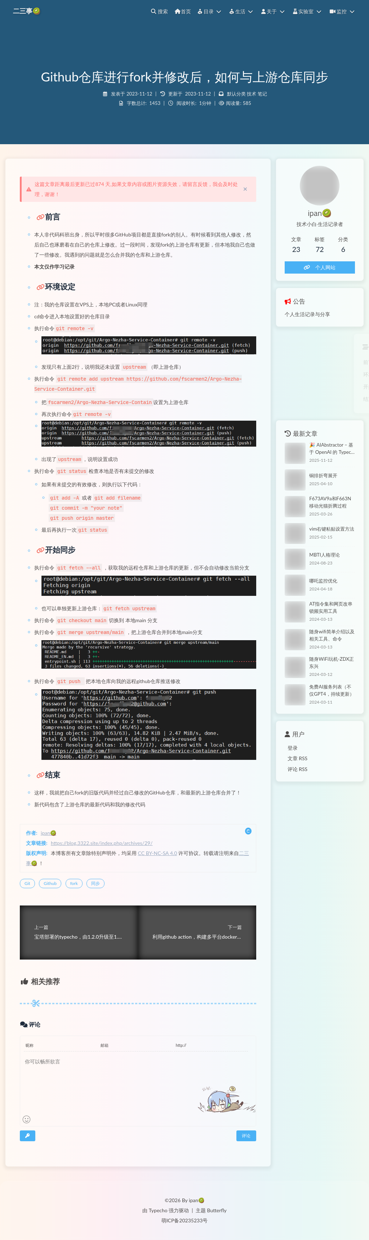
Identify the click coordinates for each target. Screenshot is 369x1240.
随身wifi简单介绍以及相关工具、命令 (331, 635)
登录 (293, 748)
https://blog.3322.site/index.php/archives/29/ (102, 843)
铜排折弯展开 (323, 475)
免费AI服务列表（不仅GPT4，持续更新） (331, 690)
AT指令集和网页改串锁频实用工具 (330, 607)
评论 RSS (298, 769)
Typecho (158, 1210)
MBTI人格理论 (324, 555)
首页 (182, 11)
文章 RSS (298, 758)
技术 (251, 94)
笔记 (262, 94)
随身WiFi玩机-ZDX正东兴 (331, 662)
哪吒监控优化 (323, 581)
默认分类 (236, 94)
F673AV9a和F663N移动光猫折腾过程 (330, 502)
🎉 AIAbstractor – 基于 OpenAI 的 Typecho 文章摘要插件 (331, 449)
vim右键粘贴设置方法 (331, 529)
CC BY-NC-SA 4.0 (157, 853)
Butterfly (217, 1210)
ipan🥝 (48, 833)
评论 (246, 1135)
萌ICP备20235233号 (184, 1220)
